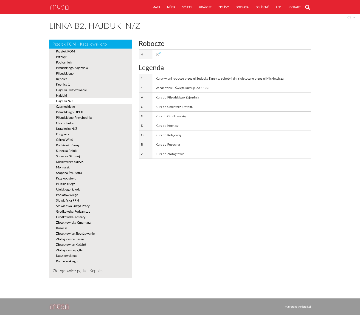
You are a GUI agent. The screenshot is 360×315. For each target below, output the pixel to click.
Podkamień (64, 62)
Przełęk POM (65, 51)
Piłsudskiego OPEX (69, 112)
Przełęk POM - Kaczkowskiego (80, 43)
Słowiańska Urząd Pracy (73, 206)
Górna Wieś (64, 140)
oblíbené (262, 7)
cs (349, 17)
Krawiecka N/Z (66, 128)
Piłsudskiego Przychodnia (74, 117)
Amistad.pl (304, 306)
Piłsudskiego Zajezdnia (72, 68)
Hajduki (61, 95)
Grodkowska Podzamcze (73, 211)
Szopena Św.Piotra (69, 173)
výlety (187, 7)
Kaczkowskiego (67, 255)
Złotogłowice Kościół (71, 244)
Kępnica (61, 79)
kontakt (294, 7)
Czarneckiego (65, 106)
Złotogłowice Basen (70, 239)
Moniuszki (63, 167)
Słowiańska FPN (67, 200)
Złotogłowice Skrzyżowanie (75, 233)
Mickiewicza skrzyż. (70, 162)
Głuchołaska (64, 123)
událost (205, 7)
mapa (156, 7)
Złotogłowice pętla (69, 250)
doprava (242, 7)
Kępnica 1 (63, 84)
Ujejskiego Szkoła (68, 189)
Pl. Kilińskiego (66, 184)
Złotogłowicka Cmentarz (73, 222)
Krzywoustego (66, 178)
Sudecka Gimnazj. (68, 156)
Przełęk (61, 57)
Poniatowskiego (67, 195)
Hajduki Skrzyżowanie (71, 90)
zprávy (224, 7)
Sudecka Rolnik (66, 151)
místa (171, 7)
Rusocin (61, 228)
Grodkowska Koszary (70, 217)
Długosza (62, 134)
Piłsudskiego (65, 73)
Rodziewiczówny (67, 145)
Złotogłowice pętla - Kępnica (78, 270)
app (278, 7)
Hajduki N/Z (64, 101)
